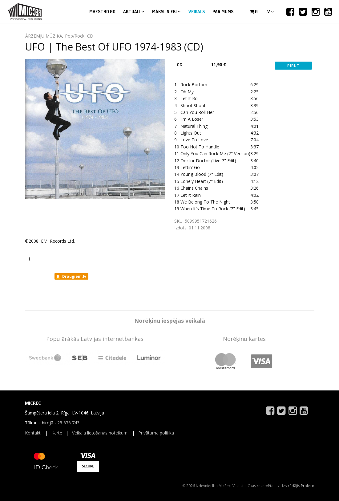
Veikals (196, 11)
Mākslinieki (166, 11)
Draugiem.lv (71, 276)
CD (90, 36)
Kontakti (33, 433)
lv (269, 11)
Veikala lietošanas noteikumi (100, 433)
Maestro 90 (102, 11)
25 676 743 (68, 423)
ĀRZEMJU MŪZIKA (43, 36)
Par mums (222, 11)
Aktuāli (133, 11)
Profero (307, 485)
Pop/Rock (74, 36)
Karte (56, 433)
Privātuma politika (156, 433)
